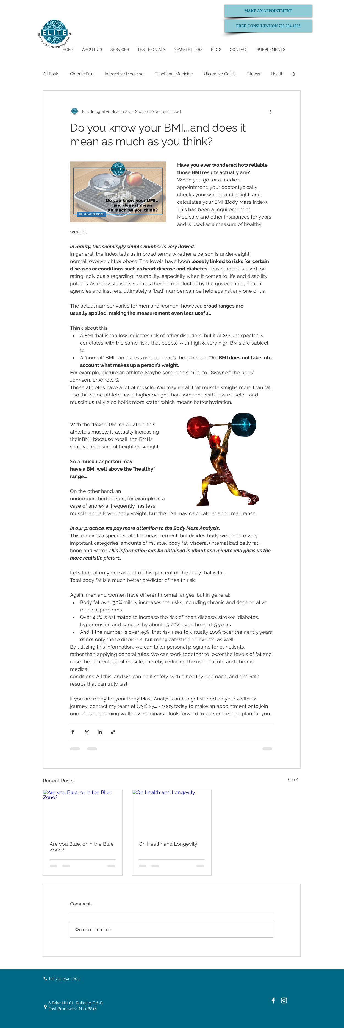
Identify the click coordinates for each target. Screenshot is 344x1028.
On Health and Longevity (168, 844)
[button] (293, 74)
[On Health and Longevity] (171, 812)
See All (294, 779)
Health (277, 73)
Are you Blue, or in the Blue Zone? (82, 847)
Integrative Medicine (124, 73)
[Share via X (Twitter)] (86, 731)
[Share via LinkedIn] (99, 731)
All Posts (51, 73)
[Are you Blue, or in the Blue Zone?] (82, 812)
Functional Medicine (173, 73)
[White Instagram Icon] (284, 1000)
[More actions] (270, 111)
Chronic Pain (82, 73)
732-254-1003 (67, 978)
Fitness (253, 73)
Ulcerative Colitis (219, 73)
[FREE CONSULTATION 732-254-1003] (268, 26)
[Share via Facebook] (72, 731)
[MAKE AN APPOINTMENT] (268, 11)
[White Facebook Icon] (273, 1000)
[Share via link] (113, 731)
